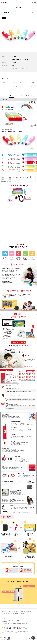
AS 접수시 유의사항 (15, 613)
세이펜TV (9, 638)
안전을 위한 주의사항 (6, 613)
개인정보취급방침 (14, 611)
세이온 (1, 638)
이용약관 (8, 611)
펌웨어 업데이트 (28, 95)
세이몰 (5, 638)
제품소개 (18, 7)
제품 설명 (11, 95)
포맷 (22, 95)
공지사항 (22, 613)
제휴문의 (4, 611)
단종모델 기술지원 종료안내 (25, 611)
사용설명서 (17, 95)
